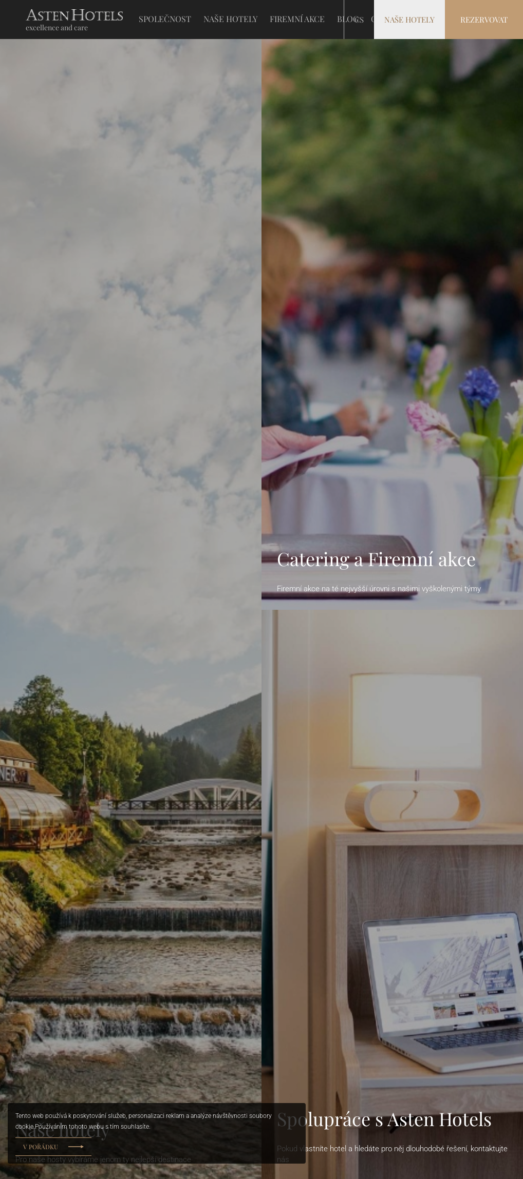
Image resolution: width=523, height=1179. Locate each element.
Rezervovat (484, 19)
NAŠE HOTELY (230, 19)
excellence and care (57, 27)
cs (359, 19)
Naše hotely (409, 19)
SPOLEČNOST (165, 19)
